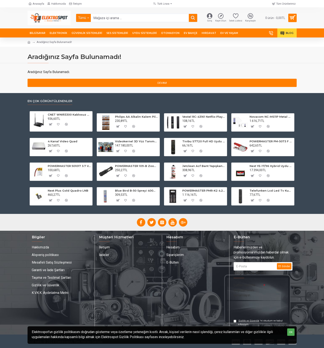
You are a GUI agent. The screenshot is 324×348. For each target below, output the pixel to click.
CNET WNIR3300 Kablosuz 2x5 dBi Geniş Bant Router (69, 114)
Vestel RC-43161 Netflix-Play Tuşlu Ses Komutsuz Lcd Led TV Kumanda (203, 116)
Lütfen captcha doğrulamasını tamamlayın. (244, 290)
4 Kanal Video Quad (62, 141)
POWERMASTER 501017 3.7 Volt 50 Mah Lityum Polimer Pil (69, 166)
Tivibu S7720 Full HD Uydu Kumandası (203, 141)
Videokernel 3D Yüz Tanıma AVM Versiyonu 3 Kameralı (136, 141)
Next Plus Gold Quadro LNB (68, 190)
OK (291, 332)
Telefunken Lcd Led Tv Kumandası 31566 (271, 190)
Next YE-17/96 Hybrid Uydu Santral (271, 166)
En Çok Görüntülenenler (50, 101)
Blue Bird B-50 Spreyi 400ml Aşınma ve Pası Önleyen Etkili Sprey (136, 190)
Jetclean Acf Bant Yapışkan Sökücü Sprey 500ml (203, 166)
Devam (162, 82)
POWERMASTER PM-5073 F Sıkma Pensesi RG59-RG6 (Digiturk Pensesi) (271, 141)
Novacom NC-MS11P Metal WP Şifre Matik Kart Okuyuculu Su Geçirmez (271, 116)
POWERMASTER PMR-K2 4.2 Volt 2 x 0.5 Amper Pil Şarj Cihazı (203, 190)
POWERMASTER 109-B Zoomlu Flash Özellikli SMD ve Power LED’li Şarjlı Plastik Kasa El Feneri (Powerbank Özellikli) (136, 166)
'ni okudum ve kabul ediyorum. (258, 322)
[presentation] (263, 306)
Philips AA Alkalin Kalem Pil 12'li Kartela (136, 116)
